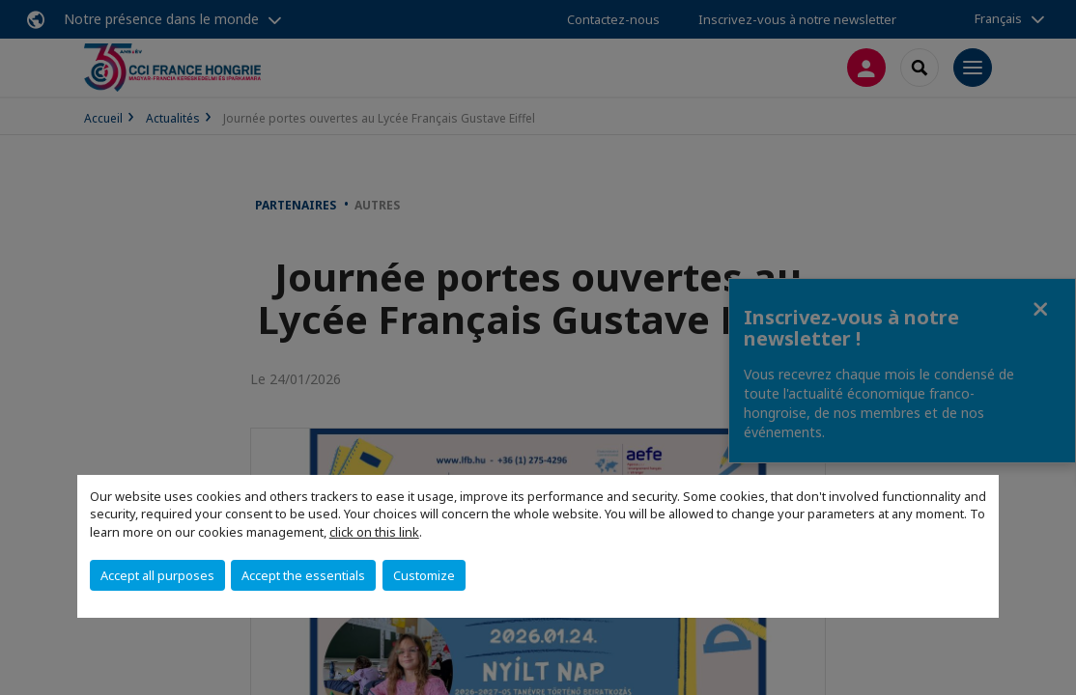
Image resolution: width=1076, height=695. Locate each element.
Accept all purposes (157, 575)
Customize (424, 575)
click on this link (374, 532)
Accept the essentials (303, 575)
